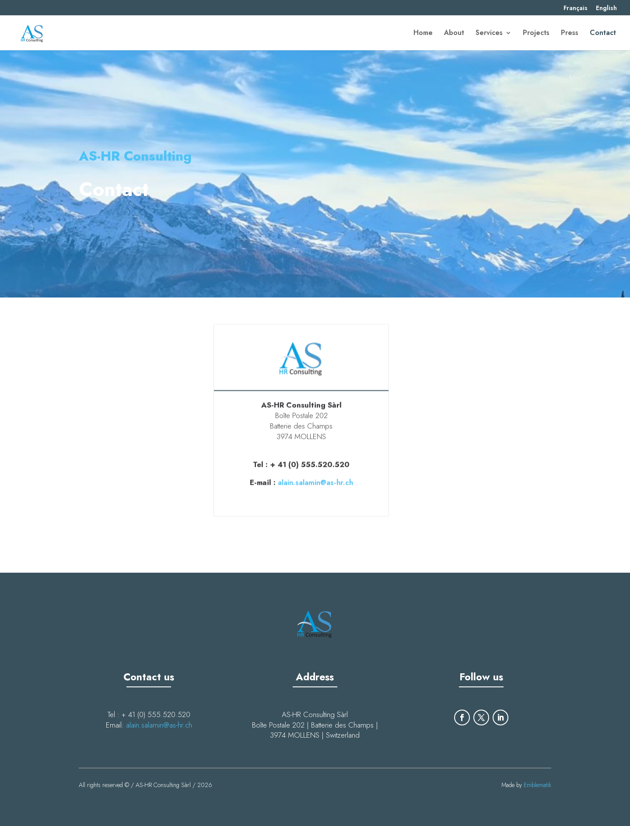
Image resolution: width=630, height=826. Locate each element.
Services (489, 34)
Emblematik (537, 784)
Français (576, 8)
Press (569, 34)
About (454, 34)
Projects (536, 34)
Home (423, 34)
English (606, 8)
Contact (603, 34)
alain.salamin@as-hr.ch (315, 480)
